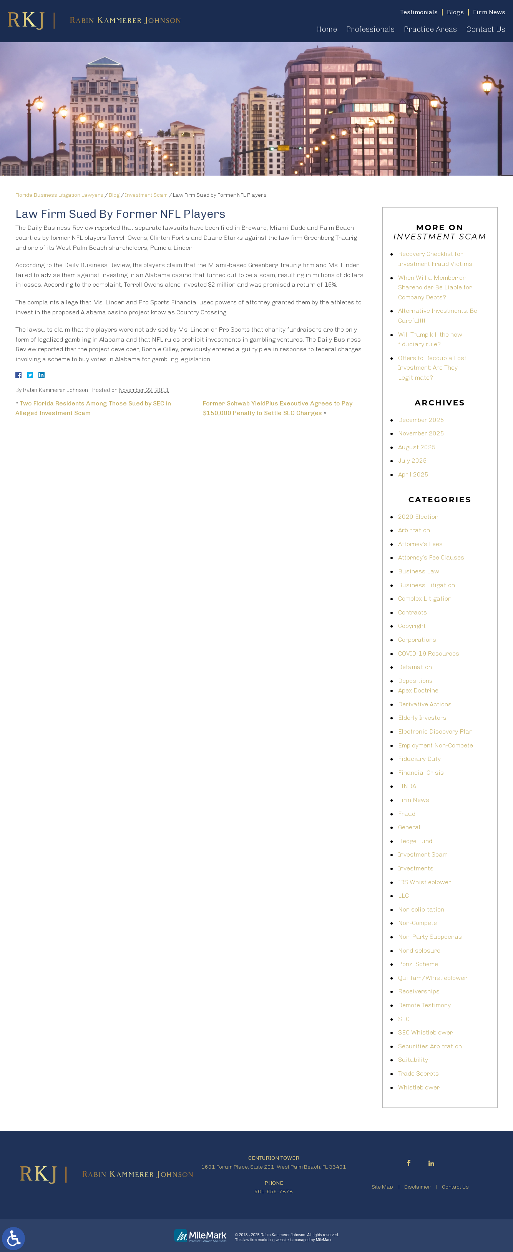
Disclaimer (417, 1187)
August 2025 (417, 447)
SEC (404, 1019)
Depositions (415, 680)
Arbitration (414, 530)
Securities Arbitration (430, 1046)
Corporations (417, 639)
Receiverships (419, 991)
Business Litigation (426, 585)
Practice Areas (430, 29)
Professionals (370, 29)
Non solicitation (421, 909)
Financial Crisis (421, 772)
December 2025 (421, 419)
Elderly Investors (422, 717)
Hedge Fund (415, 841)
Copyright (412, 625)
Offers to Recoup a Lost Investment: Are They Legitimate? (432, 367)
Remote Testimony (424, 1005)
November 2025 (421, 433)
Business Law (418, 571)
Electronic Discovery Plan (435, 731)
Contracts (412, 612)
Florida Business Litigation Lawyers (59, 195)
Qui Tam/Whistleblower (432, 977)
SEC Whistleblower (425, 1032)
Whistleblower (419, 1087)
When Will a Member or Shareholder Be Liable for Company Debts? (435, 287)
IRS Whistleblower (424, 882)
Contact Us (485, 29)
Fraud (406, 813)
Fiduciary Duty (419, 758)
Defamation (415, 667)
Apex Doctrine (418, 690)
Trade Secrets (418, 1073)
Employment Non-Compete (435, 745)
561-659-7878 (273, 1191)
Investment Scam (146, 195)
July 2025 (412, 460)
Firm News (413, 800)
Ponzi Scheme (418, 964)
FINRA (407, 786)
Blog (114, 195)
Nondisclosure (419, 950)
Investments (415, 868)
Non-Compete (417, 923)
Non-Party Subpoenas (430, 936)
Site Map (382, 1187)
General (409, 827)
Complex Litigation (425, 598)
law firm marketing (259, 1240)
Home (326, 29)
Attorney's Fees (420, 544)
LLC (403, 895)
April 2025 (413, 474)
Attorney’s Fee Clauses (431, 557)
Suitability (413, 1059)
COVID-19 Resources (428, 653)
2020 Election (418, 516)
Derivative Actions (425, 704)
